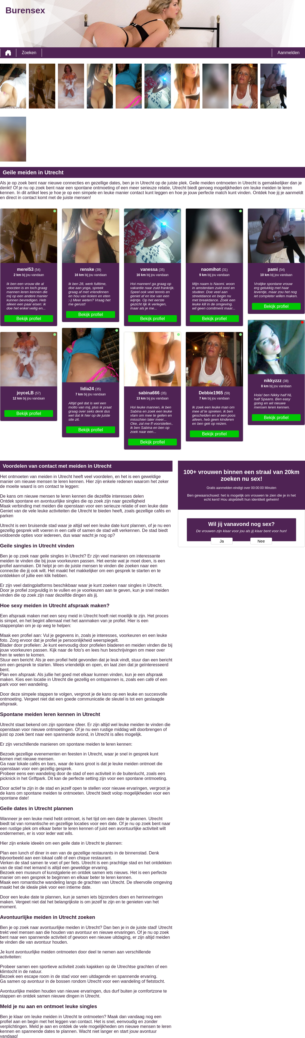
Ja (222, 541)
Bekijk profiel (28, 318)
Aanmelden (289, 52)
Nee (261, 541)
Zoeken (29, 52)
